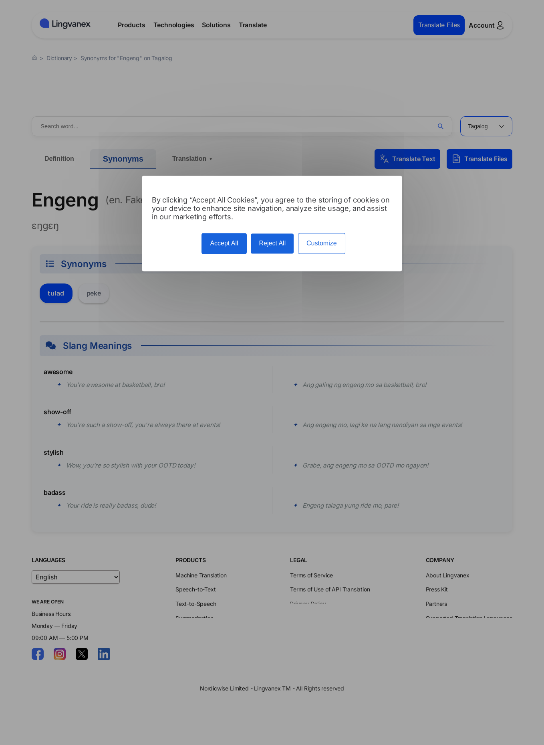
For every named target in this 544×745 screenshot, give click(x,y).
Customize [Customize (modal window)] (321, 243)
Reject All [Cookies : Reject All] (272, 243)
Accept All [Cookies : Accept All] (224, 243)
